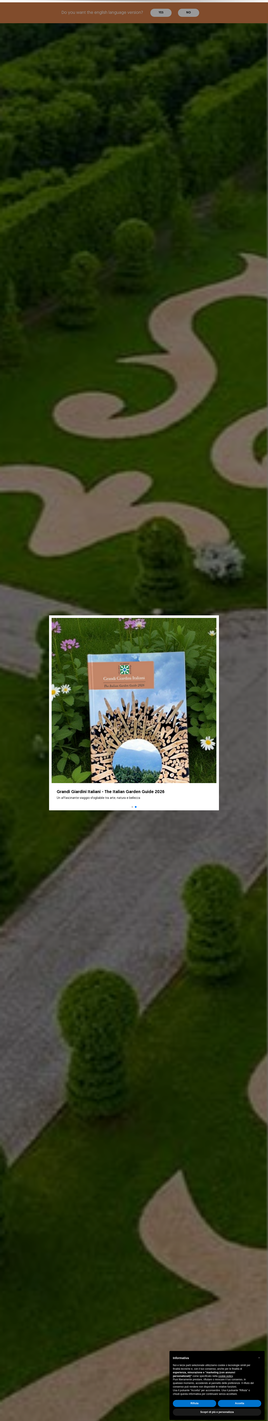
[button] (259, 1355)
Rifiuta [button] (194, 1401)
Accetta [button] (239, 1401)
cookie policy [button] (225, 1373)
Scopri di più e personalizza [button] (217, 1409)
